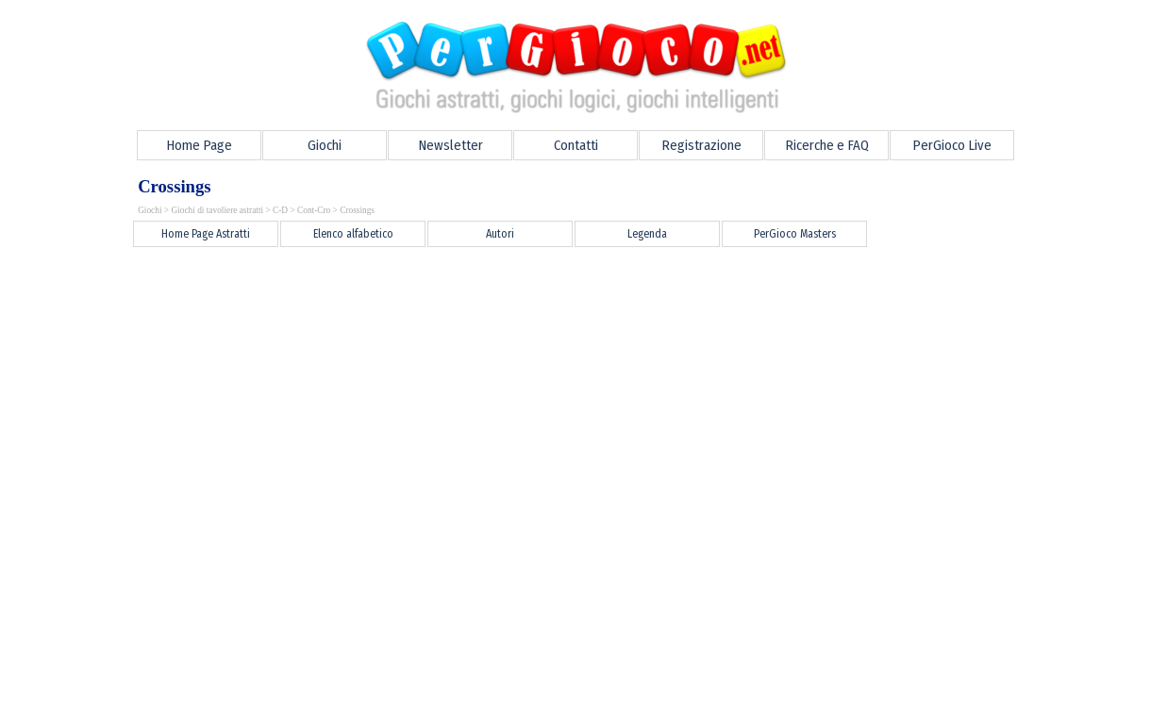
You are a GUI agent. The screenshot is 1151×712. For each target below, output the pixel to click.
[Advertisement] (463, 292)
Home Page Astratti (205, 233)
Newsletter (450, 145)
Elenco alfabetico (353, 233)
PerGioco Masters (795, 233)
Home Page (199, 145)
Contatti (576, 145)
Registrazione (701, 145)
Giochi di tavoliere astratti (217, 210)
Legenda (647, 233)
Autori (500, 233)
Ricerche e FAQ (827, 145)
